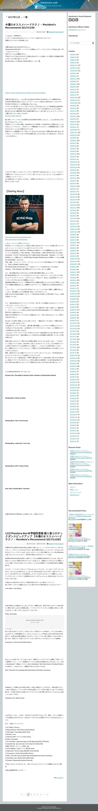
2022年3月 (73, 186)
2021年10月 (73, 199)
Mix (44, 9)
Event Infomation (37, 9)
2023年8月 (73, 140)
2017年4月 (73, 344)
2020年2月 (73, 253)
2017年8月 (73, 334)
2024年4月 (73, 119)
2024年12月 (73, 97)
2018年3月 (73, 315)
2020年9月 (73, 234)
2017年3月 (73, 347)
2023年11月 (73, 132)
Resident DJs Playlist (25, 9)
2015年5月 (73, 401)
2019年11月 (73, 261)
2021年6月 (73, 210)
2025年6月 (73, 81)
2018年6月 (73, 307)
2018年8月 (73, 301)
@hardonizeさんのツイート (77, 30)
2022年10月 (73, 167)
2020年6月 (73, 242)
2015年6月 (73, 398)
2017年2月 (73, 350)
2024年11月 (73, 100)
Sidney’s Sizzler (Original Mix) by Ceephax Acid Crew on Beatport (25, 93)
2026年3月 (73, 57)
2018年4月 (73, 312)
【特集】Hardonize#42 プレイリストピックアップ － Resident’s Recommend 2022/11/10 (81, 516)
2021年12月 (73, 194)
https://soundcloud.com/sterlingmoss (16, 239)
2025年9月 (73, 73)
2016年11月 (73, 358)
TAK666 (73, 519)
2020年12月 (73, 226)
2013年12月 (73, 433)
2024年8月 (73, 108)
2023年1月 (73, 159)
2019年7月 (73, 272)
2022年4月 (73, 183)
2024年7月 (73, 111)
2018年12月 (73, 291)
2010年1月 (73, 441)
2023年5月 (73, 148)
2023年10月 (73, 135)
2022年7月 (73, 175)
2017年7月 (73, 336)
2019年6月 (73, 275)
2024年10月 (73, 103)
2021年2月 (73, 221)
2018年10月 (73, 296)
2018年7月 (73, 304)
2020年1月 (73, 256)
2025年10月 (73, 70)
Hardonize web (49, 2)
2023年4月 (73, 151)
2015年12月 (73, 382)
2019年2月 (73, 285)
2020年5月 (73, 245)
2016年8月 (73, 366)
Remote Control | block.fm (13, 116)
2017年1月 (73, 352)
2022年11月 (73, 164)
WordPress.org (74, 495)
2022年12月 (73, 162)
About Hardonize (13, 9)
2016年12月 (73, 355)
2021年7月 (73, 207)
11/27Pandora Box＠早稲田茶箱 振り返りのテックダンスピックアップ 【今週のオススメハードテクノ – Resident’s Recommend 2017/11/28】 (34, 536)
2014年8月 (73, 425)
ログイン (73, 487)
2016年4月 (73, 371)
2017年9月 (73, 331)
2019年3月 (73, 283)
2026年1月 (73, 62)
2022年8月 (73, 172)
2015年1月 (73, 412)
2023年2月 (73, 156)
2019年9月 (73, 267)
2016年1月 (73, 379)
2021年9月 (73, 202)
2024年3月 (73, 121)
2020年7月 (73, 240)
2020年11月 (73, 229)
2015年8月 (73, 393)
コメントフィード (75, 492)
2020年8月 (73, 237)
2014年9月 (73, 422)
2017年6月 (73, 339)
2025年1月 (73, 95)
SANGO (73, 541)
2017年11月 (73, 326)
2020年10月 (73, 232)
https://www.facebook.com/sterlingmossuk (18, 237)
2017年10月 (73, 328)
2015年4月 (73, 404)
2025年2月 (73, 92)
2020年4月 (73, 248)
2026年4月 (73, 54)
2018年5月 (73, 309)
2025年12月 (73, 65)
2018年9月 (73, 299)
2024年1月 (73, 127)
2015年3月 (73, 406)
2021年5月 (73, 213)
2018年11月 (73, 293)
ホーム (5, 9)
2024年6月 (73, 113)
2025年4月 (73, 87)
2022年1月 (73, 191)
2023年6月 (73, 146)
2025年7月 (73, 78)
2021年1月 (73, 224)
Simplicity (53, 807)
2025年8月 (73, 76)
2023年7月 (73, 143)
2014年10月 (73, 420)
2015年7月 (73, 395)
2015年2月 (73, 409)
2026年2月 (73, 60)
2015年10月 (73, 387)
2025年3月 (73, 89)
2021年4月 (73, 215)
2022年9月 (73, 170)
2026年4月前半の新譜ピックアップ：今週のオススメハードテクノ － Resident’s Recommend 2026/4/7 (81, 463)
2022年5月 (73, 181)
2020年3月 (73, 250)
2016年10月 (73, 361)
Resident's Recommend (56, 32)
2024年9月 (73, 105)
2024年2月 (73, 124)
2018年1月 (73, 320)
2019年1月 (73, 288)
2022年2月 (73, 189)
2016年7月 (73, 369)
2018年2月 (73, 318)
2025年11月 (73, 68)
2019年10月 (73, 264)
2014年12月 (73, 414)
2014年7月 (73, 428)
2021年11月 (73, 197)
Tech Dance (59, 778)
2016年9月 (73, 363)
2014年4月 (73, 430)
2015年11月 (73, 385)
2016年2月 (73, 377)
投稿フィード (74, 489)
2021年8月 (73, 205)
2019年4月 (73, 280)
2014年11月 (73, 417)
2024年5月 (73, 116)
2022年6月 (73, 178)
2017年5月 (73, 342)
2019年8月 (73, 269)
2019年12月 (73, 258)
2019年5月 (73, 277)
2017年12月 (73, 323)
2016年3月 (73, 374)
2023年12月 (73, 130)
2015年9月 (73, 390)
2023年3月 (73, 154)
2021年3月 (73, 218)
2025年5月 (73, 84)
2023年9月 (73, 138)
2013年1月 (73, 438)
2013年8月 (73, 436)
